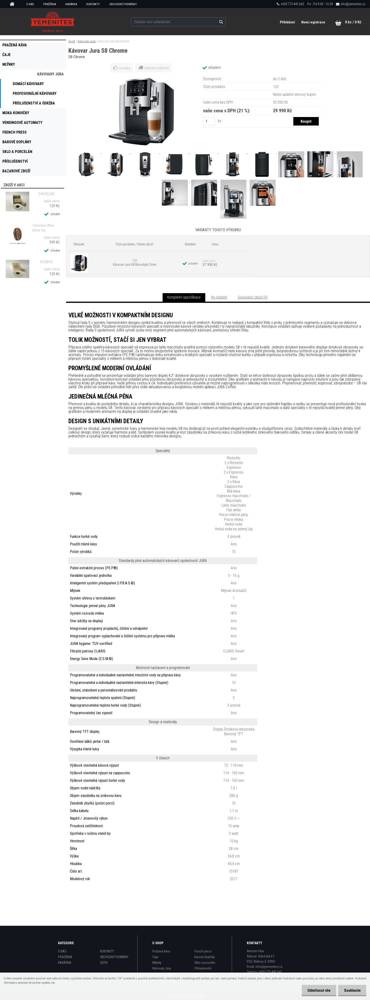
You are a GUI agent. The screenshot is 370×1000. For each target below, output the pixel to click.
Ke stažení (219, 297)
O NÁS (30, 4)
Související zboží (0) (253, 297)
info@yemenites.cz (353, 4)
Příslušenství (202, 968)
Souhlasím (352, 990)
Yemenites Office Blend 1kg (43, 228)
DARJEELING (46, 194)
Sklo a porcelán (204, 963)
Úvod (71, 41)
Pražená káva (161, 951)
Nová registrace (313, 22)
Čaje (155, 957)
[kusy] (209, 121)
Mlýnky (156, 963)
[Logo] (52, 21)
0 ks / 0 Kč (353, 22)
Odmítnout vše (318, 990)
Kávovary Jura (87, 41)
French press (203, 951)
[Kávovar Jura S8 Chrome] (86, 152)
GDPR (104, 963)
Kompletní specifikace (184, 297)
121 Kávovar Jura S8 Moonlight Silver (134, 262)
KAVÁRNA (71, 4)
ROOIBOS (46, 262)
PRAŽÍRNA (49, 4)
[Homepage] (13, 4)
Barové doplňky (204, 957)
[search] (226, 21)
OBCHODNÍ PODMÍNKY (123, 4)
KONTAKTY (93, 4)
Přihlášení (287, 22)
